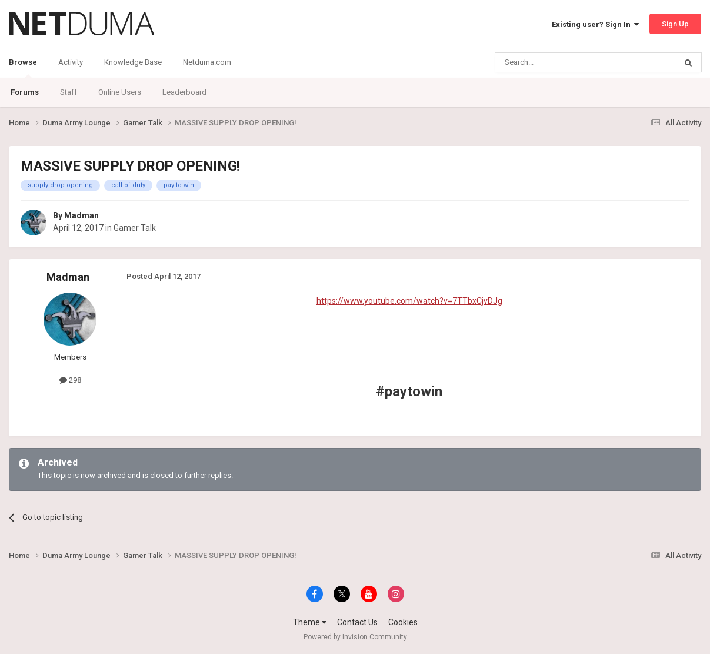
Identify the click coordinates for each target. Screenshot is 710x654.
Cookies (403, 622)
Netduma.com (207, 62)
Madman (81, 215)
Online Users (119, 92)
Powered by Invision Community (355, 637)
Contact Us (357, 622)
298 (70, 380)
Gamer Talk (135, 228)
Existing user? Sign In (595, 24)
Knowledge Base (133, 62)
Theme (309, 622)
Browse (23, 68)
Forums (25, 92)
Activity (70, 62)
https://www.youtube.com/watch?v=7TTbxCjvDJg (409, 301)
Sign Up (675, 23)
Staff (68, 92)
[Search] (557, 62)
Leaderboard (184, 92)
